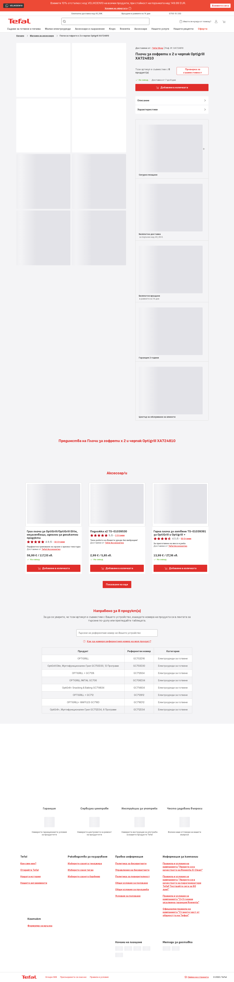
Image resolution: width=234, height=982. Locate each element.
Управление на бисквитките (132, 870)
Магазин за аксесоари (42, 36)
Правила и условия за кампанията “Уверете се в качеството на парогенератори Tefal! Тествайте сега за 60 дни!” (182, 883)
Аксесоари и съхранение (90, 28)
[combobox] (117, 633)
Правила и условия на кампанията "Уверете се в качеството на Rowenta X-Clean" (183, 866)
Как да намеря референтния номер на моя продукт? (117, 641)
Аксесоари (140, 28)
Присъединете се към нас (73, 977)
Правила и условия (99, 977)
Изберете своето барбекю (84, 876)
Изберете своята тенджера (85, 863)
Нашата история (30, 876)
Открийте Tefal (29, 870)
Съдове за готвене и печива (24, 28)
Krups (112, 28)
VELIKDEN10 (14, 6)
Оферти (202, 28)
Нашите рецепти (184, 28)
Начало (20, 36)
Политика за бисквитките (131, 863)
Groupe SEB (51, 977)
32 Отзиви (59, 542)
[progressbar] (43, 181)
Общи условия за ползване (131, 883)
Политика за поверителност (132, 876)
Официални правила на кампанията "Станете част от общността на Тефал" (181, 912)
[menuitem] (24, 28)
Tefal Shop (157, 48)
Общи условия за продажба (132, 889)
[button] (195, 21)
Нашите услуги (160, 28)
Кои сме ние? (28, 863)
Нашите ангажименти (33, 883)
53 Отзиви (186, 538)
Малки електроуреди (58, 28)
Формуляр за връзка (39, 925)
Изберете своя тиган (80, 870)
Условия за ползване (128, 895)
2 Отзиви (120, 535)
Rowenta (125, 28)
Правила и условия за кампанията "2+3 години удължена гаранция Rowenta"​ (181, 899)
